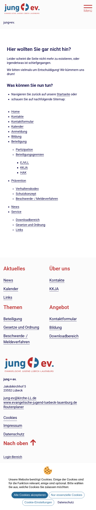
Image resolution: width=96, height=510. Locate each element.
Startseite (63, 94)
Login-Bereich (12, 457)
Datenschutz (66, 502)
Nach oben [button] (15, 443)
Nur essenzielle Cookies (66, 495)
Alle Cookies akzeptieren (30, 495)
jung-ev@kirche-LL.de (19, 398)
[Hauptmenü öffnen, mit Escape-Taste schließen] (88, 8)
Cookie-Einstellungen (38, 502)
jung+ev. (9, 22)
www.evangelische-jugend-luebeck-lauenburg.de (40, 402)
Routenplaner (13, 407)
